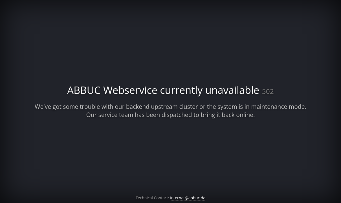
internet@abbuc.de (187, 197)
